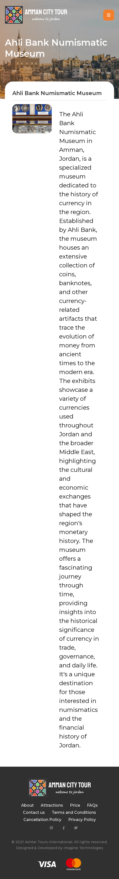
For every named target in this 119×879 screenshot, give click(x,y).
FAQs (92, 805)
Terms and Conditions (74, 812)
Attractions (52, 805)
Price (75, 805)
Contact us (34, 812)
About (27, 805)
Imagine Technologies (83, 848)
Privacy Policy (82, 819)
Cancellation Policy (42, 819)
